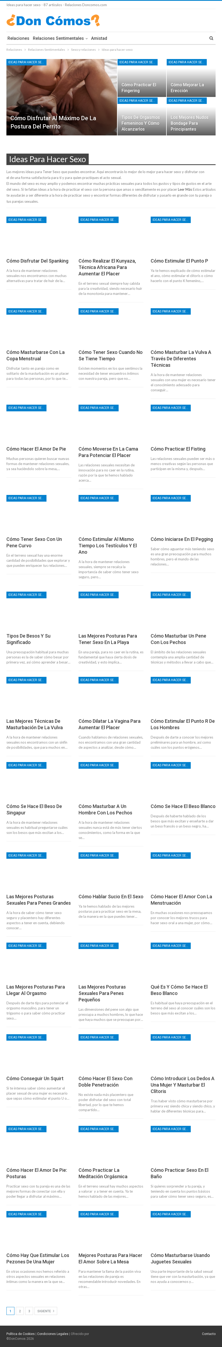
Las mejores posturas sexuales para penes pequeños (102, 993)
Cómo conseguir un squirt (35, 1078)
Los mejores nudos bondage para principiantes (190, 123)
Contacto (209, 1334)
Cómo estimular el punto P (179, 261)
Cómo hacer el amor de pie (36, 449)
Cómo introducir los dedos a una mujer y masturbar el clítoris (183, 1085)
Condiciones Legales (52, 1334)
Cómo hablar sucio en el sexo (111, 896)
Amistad (99, 38)
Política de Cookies (20, 1334)
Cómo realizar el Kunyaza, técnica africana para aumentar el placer (107, 267)
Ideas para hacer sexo (27, 62)
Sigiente (45, 1311)
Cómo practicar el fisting (178, 449)
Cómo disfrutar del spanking (37, 261)
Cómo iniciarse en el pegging (182, 539)
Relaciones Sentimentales (58, 38)
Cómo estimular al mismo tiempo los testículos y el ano (108, 545)
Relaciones (18, 38)
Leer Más (185, 189)
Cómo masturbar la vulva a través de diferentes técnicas (181, 358)
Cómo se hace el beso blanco (183, 806)
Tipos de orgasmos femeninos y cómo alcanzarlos (141, 123)
